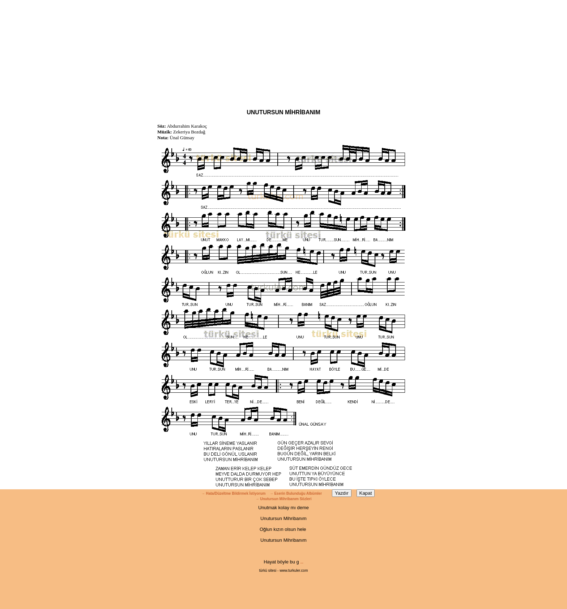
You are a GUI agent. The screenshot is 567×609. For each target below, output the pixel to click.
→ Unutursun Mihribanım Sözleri (283, 499)
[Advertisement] (283, 50)
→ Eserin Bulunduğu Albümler (296, 493)
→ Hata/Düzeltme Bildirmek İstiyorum (233, 493)
